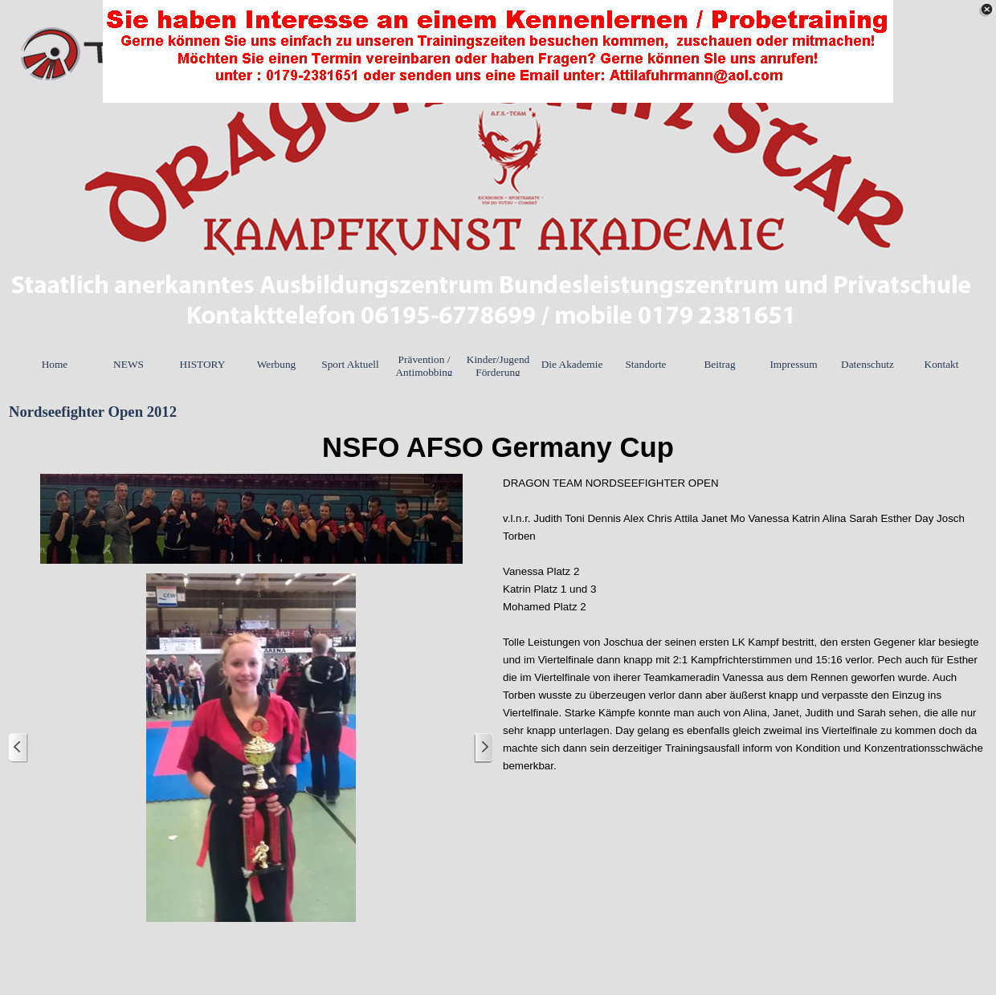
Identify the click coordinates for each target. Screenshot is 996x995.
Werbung (276, 364)
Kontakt (942, 364)
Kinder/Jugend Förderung (498, 365)
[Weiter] (483, 748)
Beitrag (719, 364)
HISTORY (203, 364)
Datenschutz (867, 364)
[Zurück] (18, 748)
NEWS (128, 364)
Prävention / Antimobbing (423, 365)
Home (55, 364)
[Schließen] (986, 10)
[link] (498, 51)
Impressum (793, 364)
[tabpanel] (498, 447)
